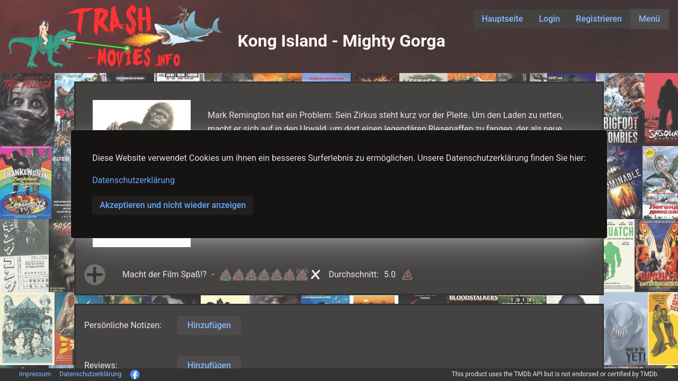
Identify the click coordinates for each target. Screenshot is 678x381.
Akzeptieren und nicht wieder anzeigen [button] (173, 205)
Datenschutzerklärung (133, 180)
